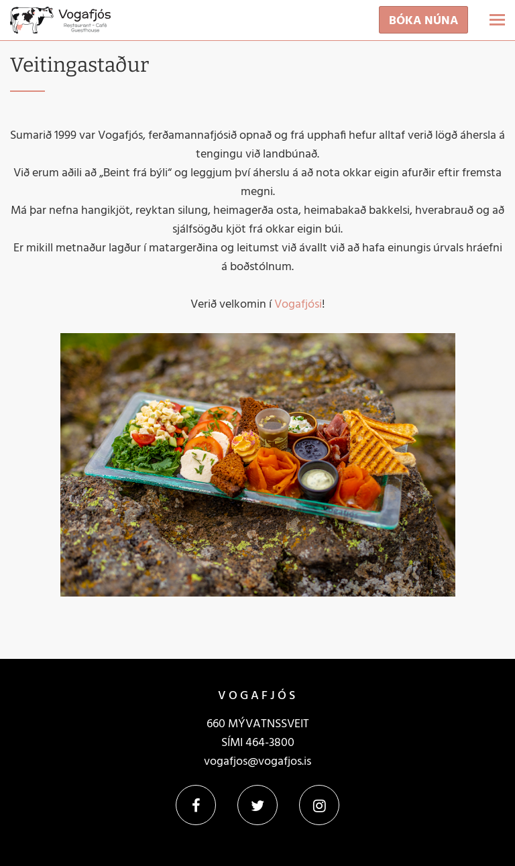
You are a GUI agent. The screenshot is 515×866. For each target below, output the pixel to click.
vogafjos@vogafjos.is (257, 761)
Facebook (196, 805)
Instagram (319, 805)
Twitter (257, 805)
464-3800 (269, 743)
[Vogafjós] (60, 23)
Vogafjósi (298, 304)
